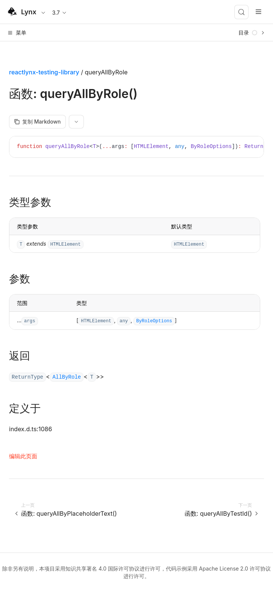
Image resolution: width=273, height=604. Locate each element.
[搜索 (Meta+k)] (241, 12)
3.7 (59, 12)
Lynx (28, 12)
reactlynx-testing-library (44, 72)
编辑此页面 (23, 456)
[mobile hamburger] (258, 12)
